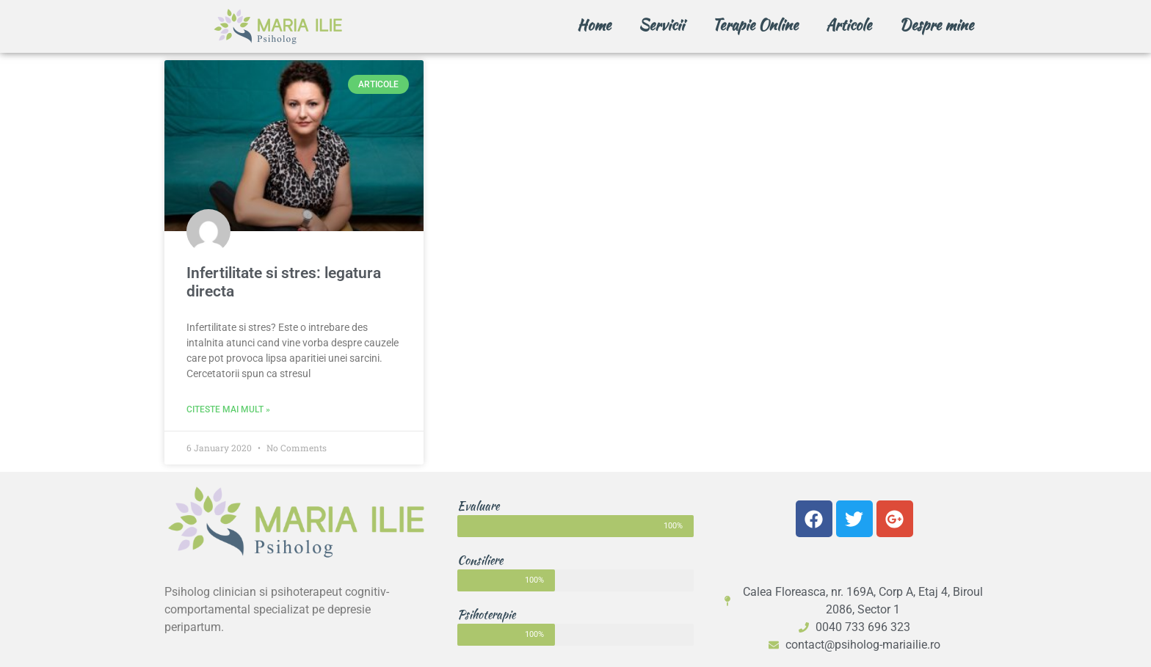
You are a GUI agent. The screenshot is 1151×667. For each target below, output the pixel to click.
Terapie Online (755, 24)
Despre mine (936, 24)
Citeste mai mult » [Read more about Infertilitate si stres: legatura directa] (228, 409)
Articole (848, 24)
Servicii (661, 24)
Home (594, 24)
